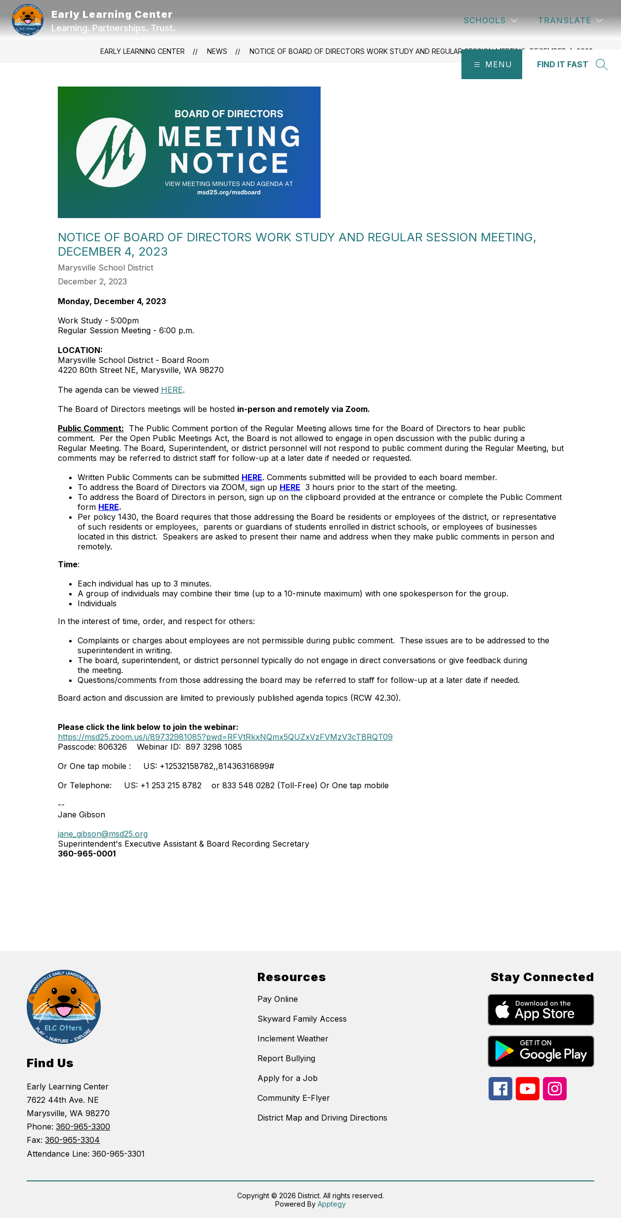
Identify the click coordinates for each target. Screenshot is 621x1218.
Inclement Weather (293, 1038)
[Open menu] (491, 64)
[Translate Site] (570, 20)
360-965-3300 (83, 1126)
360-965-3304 (72, 1140)
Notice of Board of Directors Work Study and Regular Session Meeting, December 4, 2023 (421, 51)
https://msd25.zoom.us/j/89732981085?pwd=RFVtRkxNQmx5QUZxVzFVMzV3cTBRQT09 (225, 737)
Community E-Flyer (293, 1098)
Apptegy (332, 1204)
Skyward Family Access (302, 1019)
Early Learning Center (142, 51)
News (217, 51)
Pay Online (277, 999)
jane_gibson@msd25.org (103, 834)
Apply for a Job (287, 1078)
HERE (172, 390)
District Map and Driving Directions (322, 1118)
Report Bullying (286, 1058)
